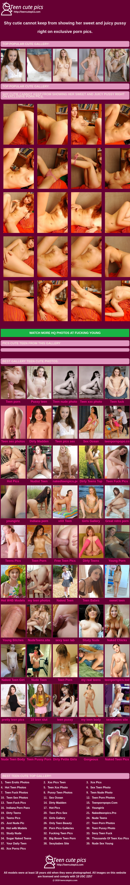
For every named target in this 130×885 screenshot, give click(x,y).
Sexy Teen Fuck (102, 833)
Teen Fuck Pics (16, 802)
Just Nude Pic (15, 823)
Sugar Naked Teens (18, 838)
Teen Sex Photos (17, 797)
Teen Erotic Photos (17, 782)
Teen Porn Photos (103, 797)
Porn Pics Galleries (61, 828)
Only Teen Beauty (60, 823)
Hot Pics (54, 807)
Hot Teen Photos (15, 787)
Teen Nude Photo (101, 792)
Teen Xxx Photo (58, 787)
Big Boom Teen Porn (62, 838)
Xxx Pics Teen (57, 782)
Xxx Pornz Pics (16, 848)
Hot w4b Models (16, 828)
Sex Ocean (56, 797)
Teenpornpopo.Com (104, 802)
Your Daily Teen (16, 843)
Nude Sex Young (102, 843)
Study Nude (13, 833)
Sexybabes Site (59, 843)
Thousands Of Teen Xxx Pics (110, 838)
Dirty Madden (57, 802)
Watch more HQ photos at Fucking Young (65, 333)
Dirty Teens (13, 812)
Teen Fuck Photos (16, 792)
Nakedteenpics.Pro (104, 812)
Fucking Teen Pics (61, 833)
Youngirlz (98, 807)
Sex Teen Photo (100, 787)
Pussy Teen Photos (60, 792)
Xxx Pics (96, 782)
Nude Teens (99, 818)
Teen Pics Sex (58, 812)
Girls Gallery (57, 818)
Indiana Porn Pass (18, 807)
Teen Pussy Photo (103, 828)
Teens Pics (13, 818)
